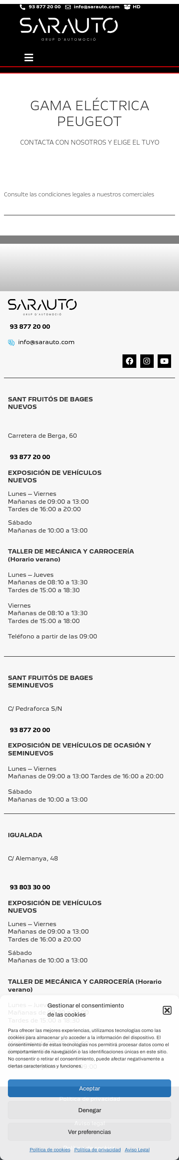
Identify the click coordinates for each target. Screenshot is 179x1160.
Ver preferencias (89, 1132)
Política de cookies (50, 1149)
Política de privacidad (97, 1149)
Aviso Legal (137, 1149)
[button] (167, 1010)
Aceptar (89, 1088)
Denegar (89, 1110)
